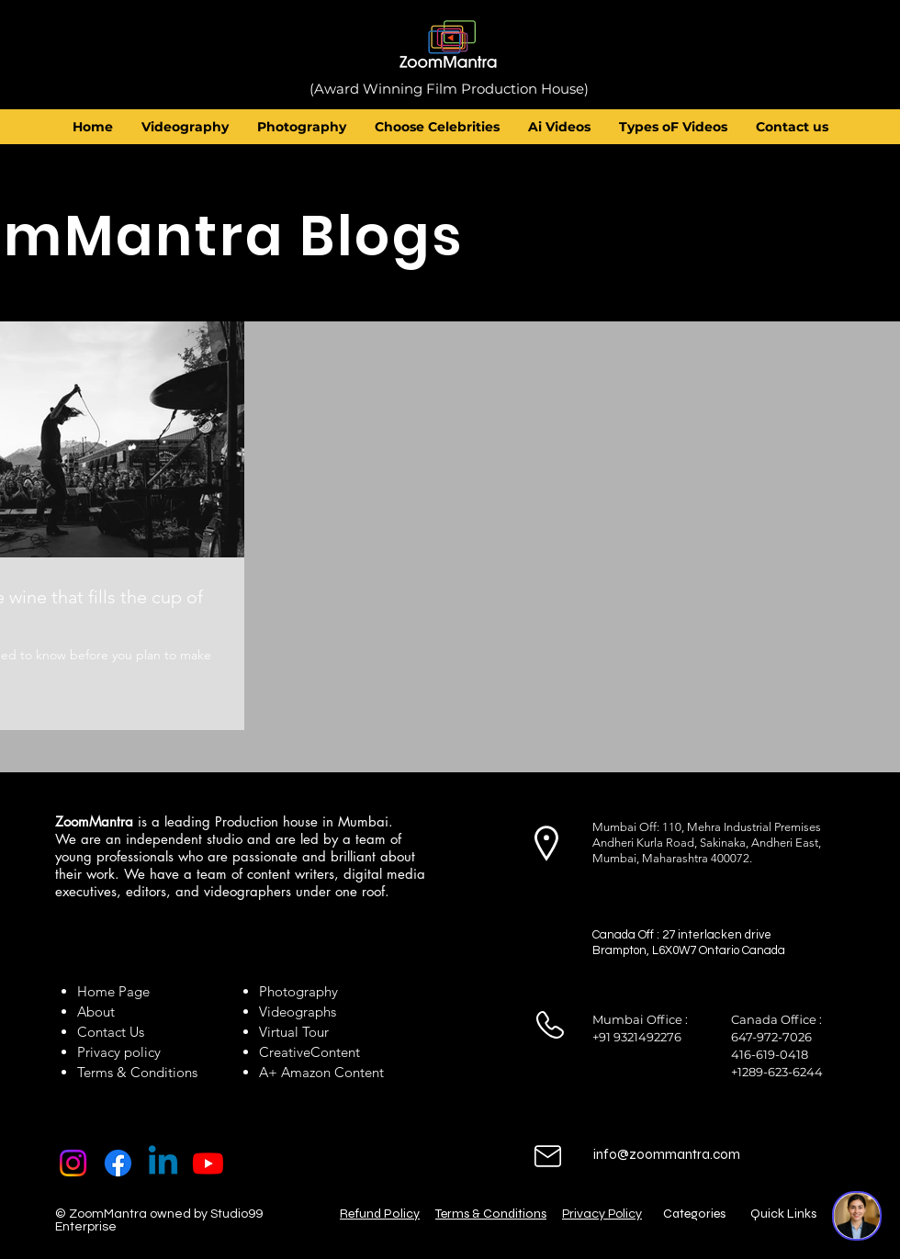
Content (335, 1052)
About (99, 1011)
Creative (284, 1052)
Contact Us (110, 1031)
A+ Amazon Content (321, 1072)
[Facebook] (118, 1163)
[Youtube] (208, 1163)
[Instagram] (73, 1163)
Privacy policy (119, 1052)
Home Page (113, 991)
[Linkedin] (163, 1163)
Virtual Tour (294, 1031)
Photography (298, 991)
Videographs (297, 1011)
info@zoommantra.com (666, 1154)
